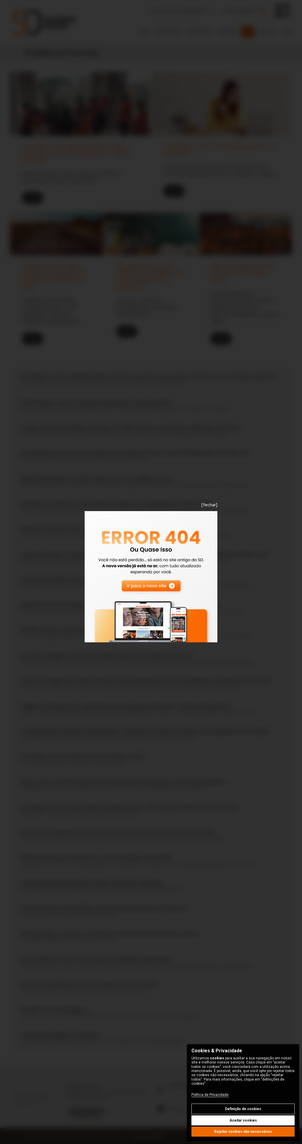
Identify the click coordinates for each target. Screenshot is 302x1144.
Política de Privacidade (210, 1095)
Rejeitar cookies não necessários (243, 1132)
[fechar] (209, 505)
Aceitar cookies (243, 1120)
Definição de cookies (243, 1109)
